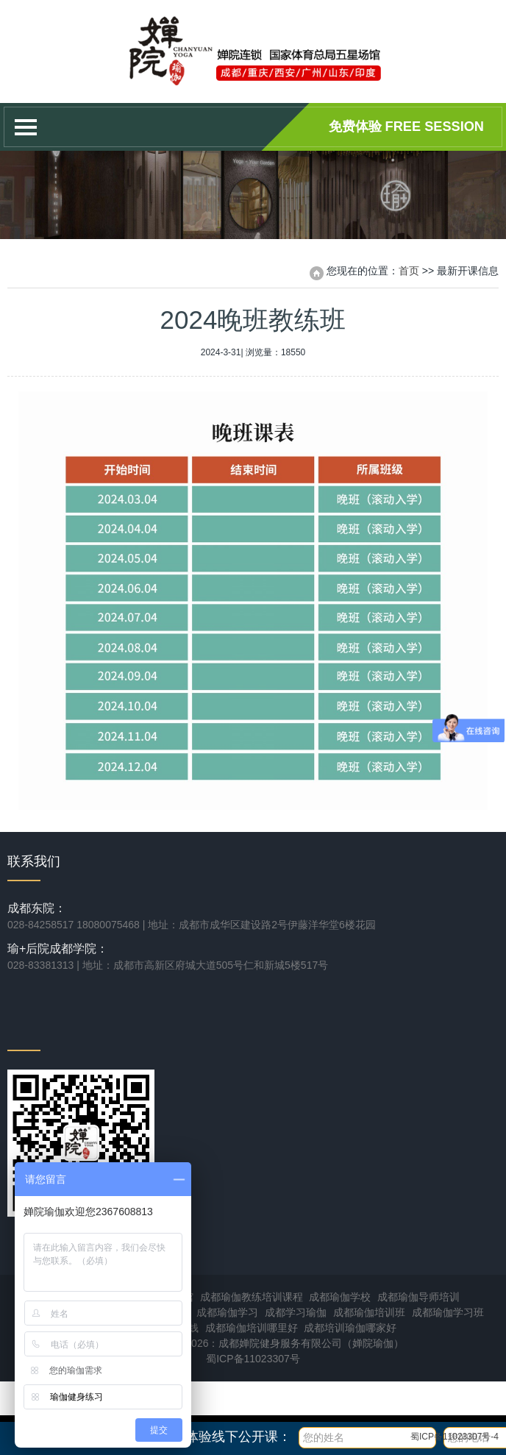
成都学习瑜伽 (296, 1312)
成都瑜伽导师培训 (418, 1297)
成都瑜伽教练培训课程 (251, 1297)
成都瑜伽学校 (340, 1297)
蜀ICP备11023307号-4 (454, 1436)
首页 (409, 271)
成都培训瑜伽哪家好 (350, 1328)
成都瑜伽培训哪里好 (251, 1328)
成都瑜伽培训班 (369, 1312)
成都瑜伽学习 (227, 1312)
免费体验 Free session (406, 126)
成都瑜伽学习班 (448, 1312)
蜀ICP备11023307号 (253, 1359)
